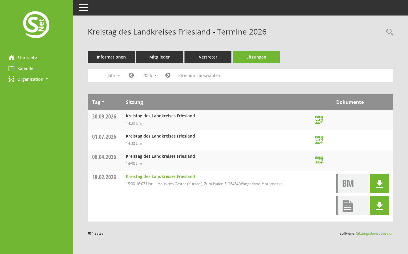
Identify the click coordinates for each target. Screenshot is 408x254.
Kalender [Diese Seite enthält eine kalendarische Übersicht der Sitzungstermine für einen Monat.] (22, 68)
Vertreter (208, 57)
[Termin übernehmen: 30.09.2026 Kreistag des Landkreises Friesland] (319, 120)
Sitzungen (257, 57)
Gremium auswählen (200, 75)
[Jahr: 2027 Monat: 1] (168, 75)
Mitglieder (160, 57)
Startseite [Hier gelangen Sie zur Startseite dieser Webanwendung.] (23, 57)
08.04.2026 (104, 157)
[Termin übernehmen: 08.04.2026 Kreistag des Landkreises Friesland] (319, 160)
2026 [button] (150, 75)
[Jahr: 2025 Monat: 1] (131, 75)
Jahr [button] (114, 75)
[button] (36, 79)
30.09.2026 (104, 116)
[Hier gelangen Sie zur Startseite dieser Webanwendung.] (36, 25)
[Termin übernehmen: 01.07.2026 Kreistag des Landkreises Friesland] (319, 140)
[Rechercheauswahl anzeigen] (388, 32)
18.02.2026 (104, 177)
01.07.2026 (104, 136)
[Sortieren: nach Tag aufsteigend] (103, 102)
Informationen (111, 57)
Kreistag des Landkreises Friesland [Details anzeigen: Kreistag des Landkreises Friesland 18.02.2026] (160, 176)
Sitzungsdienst (374, 233)
